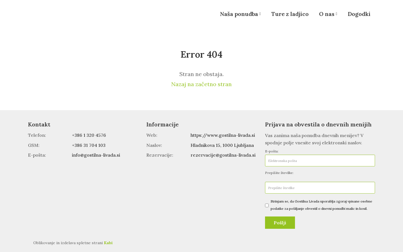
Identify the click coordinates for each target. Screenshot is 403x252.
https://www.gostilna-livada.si (223, 135)
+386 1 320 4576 (89, 135)
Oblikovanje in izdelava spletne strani (73, 242)
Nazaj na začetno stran (201, 84)
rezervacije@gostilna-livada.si (223, 155)
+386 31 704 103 (89, 145)
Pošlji (280, 222)
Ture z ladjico (290, 13)
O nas (326, 13)
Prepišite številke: (279, 173)
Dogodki (359, 13)
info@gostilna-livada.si (96, 155)
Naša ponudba (239, 13)
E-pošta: (271, 151)
